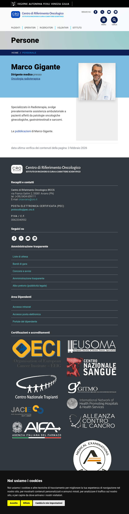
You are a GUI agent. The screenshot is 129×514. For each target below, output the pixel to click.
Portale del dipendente (25, 321)
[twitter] (101, 12)
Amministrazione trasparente (28, 278)
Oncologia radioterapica (25, 78)
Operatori (30, 27)
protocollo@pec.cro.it (22, 209)
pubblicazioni (23, 131)
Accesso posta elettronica (27, 314)
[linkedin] (115, 12)
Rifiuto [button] (26, 503)
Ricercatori (46, 27)
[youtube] (108, 12)
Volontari (63, 27)
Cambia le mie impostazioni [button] (48, 503)
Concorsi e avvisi (22, 271)
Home (15, 52)
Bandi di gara (20, 263)
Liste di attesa (20, 256)
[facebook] (94, 12)
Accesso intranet (22, 306)
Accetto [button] (14, 503)
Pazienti (15, 27)
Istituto (77, 27)
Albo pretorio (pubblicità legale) (30, 285)
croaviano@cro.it (28, 199)
